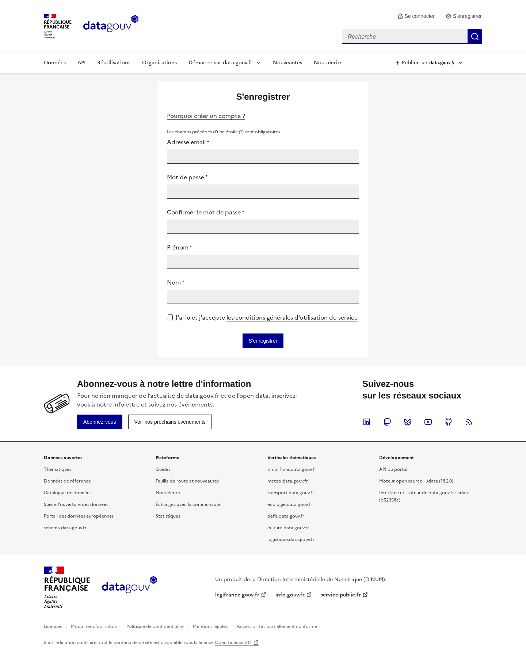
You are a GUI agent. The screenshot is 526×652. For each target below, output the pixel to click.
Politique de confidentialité (155, 626)
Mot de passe (187, 177)
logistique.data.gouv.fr (291, 539)
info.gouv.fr (290, 595)
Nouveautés (287, 62)
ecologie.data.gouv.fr (289, 504)
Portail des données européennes (79, 516)
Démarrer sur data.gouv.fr (220, 62)
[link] (416, 16)
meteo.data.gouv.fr (287, 481)
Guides (163, 469)
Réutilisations (113, 62)
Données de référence (67, 481)
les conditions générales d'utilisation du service (292, 317)
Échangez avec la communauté (188, 504)
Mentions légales (210, 626)
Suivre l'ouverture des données (76, 504)
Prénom (179, 247)
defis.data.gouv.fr (285, 516)
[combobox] (412, 36)
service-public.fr (341, 595)
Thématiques (57, 469)
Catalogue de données (67, 492)
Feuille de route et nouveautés (187, 481)
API (81, 62)
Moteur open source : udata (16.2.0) (416, 481)
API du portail (393, 469)
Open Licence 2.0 (233, 642)
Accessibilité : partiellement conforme (277, 626)
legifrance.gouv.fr (237, 595)
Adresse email (188, 142)
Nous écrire (328, 62)
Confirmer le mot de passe (205, 212)
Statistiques (168, 516)
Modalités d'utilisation (94, 626)
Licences (53, 626)
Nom (175, 282)
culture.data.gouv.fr (288, 528)
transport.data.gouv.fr (290, 492)
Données (55, 62)
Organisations (159, 62)
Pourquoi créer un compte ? (206, 115)
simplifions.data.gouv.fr (291, 469)
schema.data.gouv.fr (65, 528)
